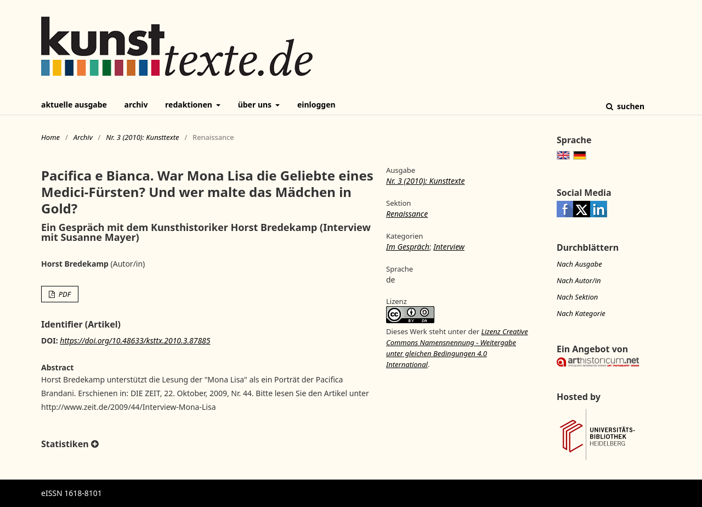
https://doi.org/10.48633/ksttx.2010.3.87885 (135, 340)
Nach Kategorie (581, 313)
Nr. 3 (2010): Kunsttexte (142, 137)
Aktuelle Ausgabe (74, 104)
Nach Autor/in (579, 280)
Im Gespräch (407, 246)
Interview (449, 246)
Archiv (136, 104)
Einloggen (316, 104)
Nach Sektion (577, 297)
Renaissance (407, 214)
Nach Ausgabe (579, 264)
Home (50, 137)
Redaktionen (189, 104)
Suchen (629, 106)
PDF (63, 294)
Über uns (256, 104)
